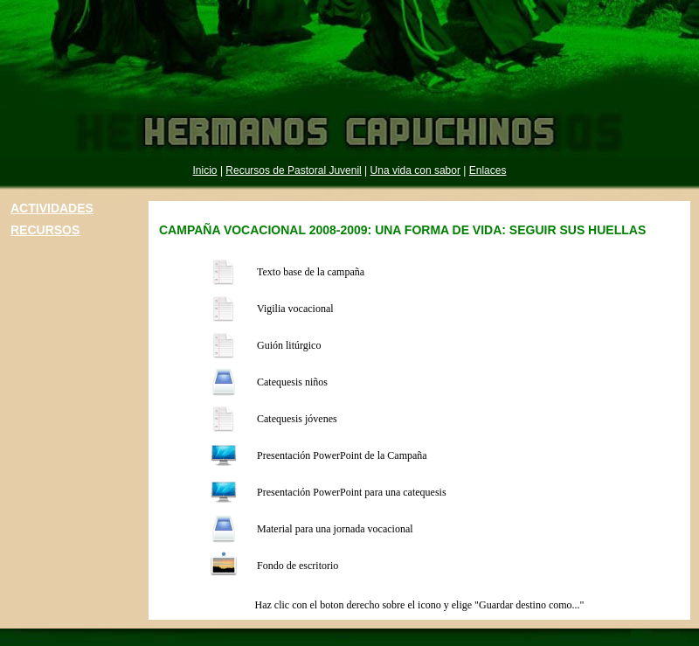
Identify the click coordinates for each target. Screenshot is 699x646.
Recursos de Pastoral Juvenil (293, 170)
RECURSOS (45, 230)
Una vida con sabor (415, 170)
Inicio (205, 170)
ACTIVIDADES (51, 208)
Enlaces (488, 170)
